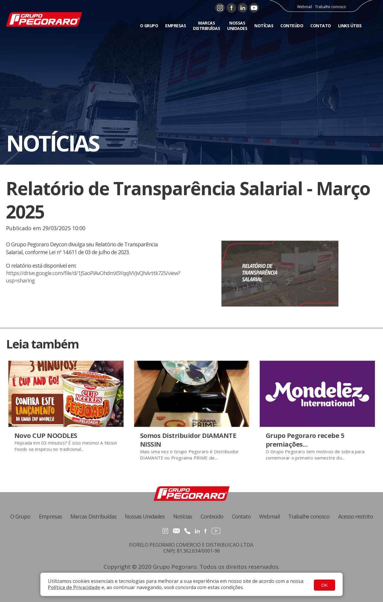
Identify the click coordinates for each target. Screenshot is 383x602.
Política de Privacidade (74, 587)
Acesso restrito (355, 516)
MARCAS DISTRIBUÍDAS (206, 24)
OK (324, 584)
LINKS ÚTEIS (350, 25)
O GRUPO (149, 25)
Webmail (306, 6)
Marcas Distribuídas (93, 516)
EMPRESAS (175, 25)
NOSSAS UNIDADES (237, 24)
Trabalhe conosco (332, 6)
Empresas (50, 516)
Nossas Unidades (145, 516)
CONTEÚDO (291, 25)
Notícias (182, 516)
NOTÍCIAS (263, 25)
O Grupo (20, 516)
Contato (241, 516)
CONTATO (320, 25)
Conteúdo (211, 516)
